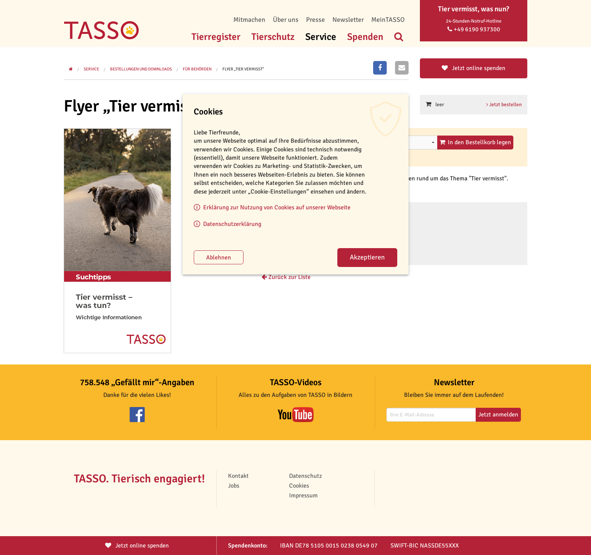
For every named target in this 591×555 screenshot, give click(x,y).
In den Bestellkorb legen (475, 142)
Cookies (299, 485)
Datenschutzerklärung (232, 224)
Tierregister (215, 37)
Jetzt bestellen (504, 104)
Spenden (365, 37)
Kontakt (238, 476)
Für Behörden (197, 69)
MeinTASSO (388, 19)
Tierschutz (272, 37)
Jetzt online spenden (473, 68)
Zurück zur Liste (286, 277)
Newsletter (348, 19)
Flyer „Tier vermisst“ (243, 69)
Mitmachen (249, 19)
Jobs (233, 485)
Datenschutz (305, 476)
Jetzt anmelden (498, 414)
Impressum (303, 495)
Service (320, 37)
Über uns (286, 19)
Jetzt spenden (137, 545)
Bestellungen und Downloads (141, 69)
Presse (315, 19)
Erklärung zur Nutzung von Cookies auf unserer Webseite (277, 207)
